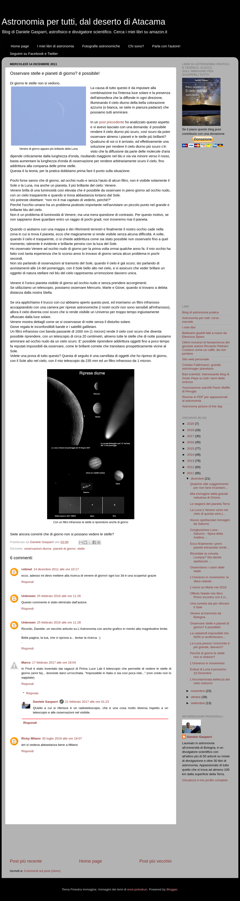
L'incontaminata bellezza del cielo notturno (210, 681)
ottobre (196, 697)
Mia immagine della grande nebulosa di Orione (209, 495)
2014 (191, 454)
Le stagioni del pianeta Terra (210, 504)
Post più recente (26, 861)
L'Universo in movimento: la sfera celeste (209, 579)
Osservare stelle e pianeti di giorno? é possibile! (209, 625)
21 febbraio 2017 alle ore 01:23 (87, 701)
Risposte (32, 693)
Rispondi (27, 582)
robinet (26, 569)
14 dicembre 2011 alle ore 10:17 (56, 569)
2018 (191, 430)
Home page (20, 46)
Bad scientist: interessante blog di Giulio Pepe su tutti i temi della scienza (205, 377)
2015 (191, 448)
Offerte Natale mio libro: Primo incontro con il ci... (209, 595)
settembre (198, 703)
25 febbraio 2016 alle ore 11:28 (59, 622)
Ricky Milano (31, 738)
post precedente (111, 122)
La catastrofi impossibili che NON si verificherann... (209, 635)
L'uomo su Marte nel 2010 (208, 587)
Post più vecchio (155, 861)
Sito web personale (195, 359)
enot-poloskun (137, 889)
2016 (191, 442)
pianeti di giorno (64, 548)
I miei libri (188, 327)
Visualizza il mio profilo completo (205, 780)
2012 (191, 467)
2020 (191, 423)
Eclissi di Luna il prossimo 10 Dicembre (208, 671)
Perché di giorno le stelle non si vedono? (207, 655)
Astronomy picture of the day (202, 406)
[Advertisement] (95, 841)
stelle (81, 548)
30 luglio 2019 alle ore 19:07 (62, 738)
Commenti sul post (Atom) (42, 871)
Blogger (171, 889)
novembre (198, 691)
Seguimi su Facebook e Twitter (34, 54)
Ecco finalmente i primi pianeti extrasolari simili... (209, 545)
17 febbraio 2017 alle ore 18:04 (54, 662)
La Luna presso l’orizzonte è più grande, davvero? (210, 645)
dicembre (198, 478)
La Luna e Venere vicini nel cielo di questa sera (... (209, 511)
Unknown (28, 596)
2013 (191, 460)
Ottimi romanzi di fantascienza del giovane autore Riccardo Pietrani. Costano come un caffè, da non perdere (206, 348)
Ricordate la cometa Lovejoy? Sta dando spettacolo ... (205, 557)
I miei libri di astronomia (55, 46)
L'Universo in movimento (207, 663)
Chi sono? (136, 46)
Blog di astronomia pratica (200, 312)
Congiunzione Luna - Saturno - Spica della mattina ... (206, 533)
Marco (26, 662)
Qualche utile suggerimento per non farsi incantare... (209, 485)
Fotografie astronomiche (101, 46)
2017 (191, 436)
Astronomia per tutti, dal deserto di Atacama (83, 21)
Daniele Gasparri (45, 701)
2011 (191, 473)
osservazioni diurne (37, 548)
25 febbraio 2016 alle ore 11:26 (59, 596)
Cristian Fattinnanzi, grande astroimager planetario (201, 366)
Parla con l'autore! (166, 46)
